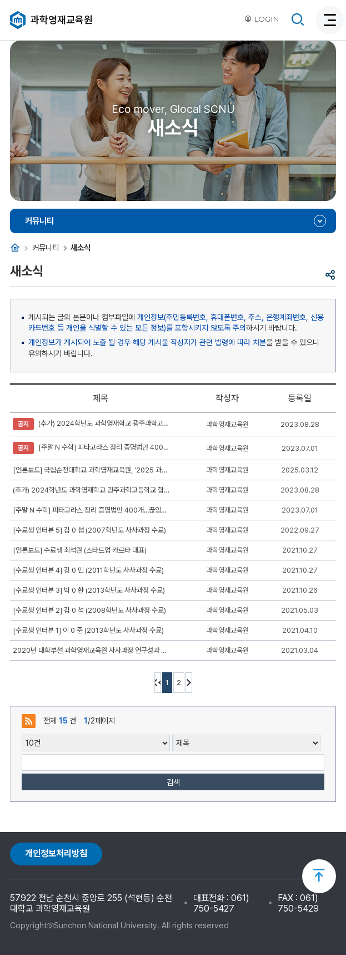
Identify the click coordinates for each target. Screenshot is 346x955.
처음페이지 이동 (157, 682)
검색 (173, 782)
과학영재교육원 (62, 20)
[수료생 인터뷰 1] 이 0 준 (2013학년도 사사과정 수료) (88, 630)
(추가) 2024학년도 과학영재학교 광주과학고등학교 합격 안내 (92, 424)
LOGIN (261, 18)
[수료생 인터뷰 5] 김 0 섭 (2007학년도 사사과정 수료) (89, 530)
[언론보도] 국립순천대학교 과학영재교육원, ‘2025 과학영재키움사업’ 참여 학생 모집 (92, 470)
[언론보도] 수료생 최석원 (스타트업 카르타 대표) (80, 550)
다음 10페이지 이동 (188, 682)
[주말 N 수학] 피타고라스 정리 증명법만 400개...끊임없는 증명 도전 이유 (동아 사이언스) (92, 448)
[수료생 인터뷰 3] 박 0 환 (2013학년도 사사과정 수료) (89, 590)
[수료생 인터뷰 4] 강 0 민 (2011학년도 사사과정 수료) (88, 570)
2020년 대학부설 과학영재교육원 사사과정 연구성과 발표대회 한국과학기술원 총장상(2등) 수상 (92, 650)
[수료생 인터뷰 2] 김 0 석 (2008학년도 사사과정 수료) (89, 610)
